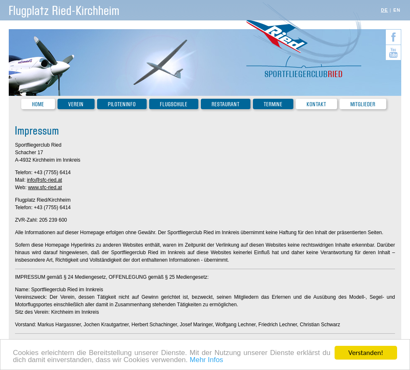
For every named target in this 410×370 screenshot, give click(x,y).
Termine (273, 104)
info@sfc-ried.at (44, 180)
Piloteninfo (122, 104)
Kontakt (316, 104)
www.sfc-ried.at (45, 187)
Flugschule (174, 104)
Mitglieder (362, 104)
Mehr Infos (206, 361)
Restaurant (226, 104)
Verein (76, 104)
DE (384, 10)
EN (396, 10)
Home (38, 104)
